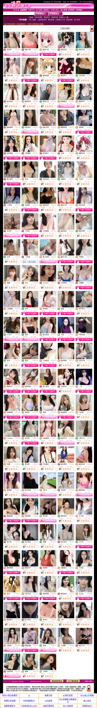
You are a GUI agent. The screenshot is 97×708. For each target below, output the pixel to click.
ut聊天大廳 (27, 681)
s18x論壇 (48, 701)
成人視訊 (87, 701)
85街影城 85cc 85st (29, 706)
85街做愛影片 (29, 701)
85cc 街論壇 (68, 706)
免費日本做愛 (10, 701)
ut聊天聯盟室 (48, 706)
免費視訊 (17, 49)
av (29, 695)
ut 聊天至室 (68, 695)
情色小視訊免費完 (10, 695)
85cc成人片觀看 (87, 695)
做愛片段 (48, 695)
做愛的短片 (87, 706)
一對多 (36, 257)
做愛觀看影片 (10, 706)
